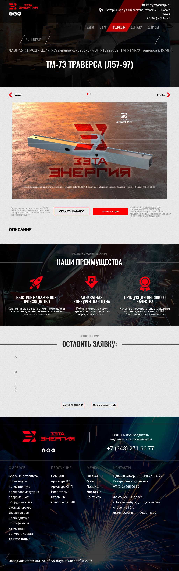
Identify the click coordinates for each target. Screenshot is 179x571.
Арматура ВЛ (61, 481)
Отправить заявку (104, 405)
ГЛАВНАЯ (15, 50)
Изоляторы (59, 492)
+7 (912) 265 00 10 (126, 487)
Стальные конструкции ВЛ (76, 50)
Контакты (153, 27)
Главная (90, 27)
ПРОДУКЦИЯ (38, 50)
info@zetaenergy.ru (156, 4)
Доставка (136, 27)
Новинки (57, 476)
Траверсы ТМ (114, 50)
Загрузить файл (73, 404)
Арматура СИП (62, 487)
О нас (103, 27)
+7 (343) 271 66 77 (130, 448)
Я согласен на (130, 371)
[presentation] (121, 386)
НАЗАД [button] (15, 94)
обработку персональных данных (140, 371)
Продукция (119, 27)
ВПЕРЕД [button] (163, 94)
